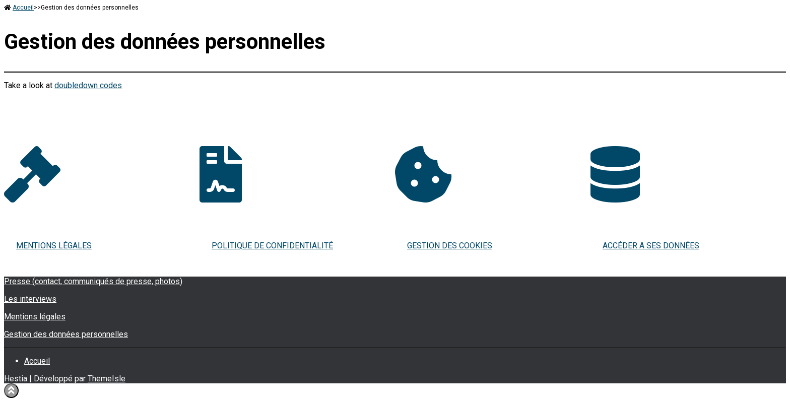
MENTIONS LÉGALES (54, 245)
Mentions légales (34, 316)
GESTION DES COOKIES (449, 245)
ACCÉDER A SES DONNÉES (651, 245)
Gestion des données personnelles (66, 334)
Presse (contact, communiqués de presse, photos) (93, 281)
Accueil (23, 7)
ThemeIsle (106, 378)
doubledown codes (88, 85)
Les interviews (30, 299)
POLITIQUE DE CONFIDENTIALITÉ (272, 245)
